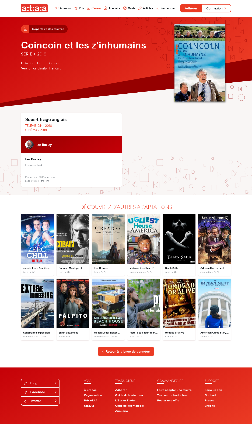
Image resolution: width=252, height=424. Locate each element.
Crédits (210, 405)
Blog (40, 383)
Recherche (165, 8)
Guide (129, 8)
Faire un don (213, 389)
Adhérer (191, 8)
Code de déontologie (129, 405)
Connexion (216, 8)
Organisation (93, 395)
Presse (210, 400)
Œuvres (94, 8)
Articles (145, 8)
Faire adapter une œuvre (174, 389)
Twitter (40, 401)
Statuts (89, 405)
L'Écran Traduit (125, 400)
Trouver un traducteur (172, 395)
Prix (79, 8)
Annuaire (112, 8)
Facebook (40, 392)
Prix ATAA (90, 400)
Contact (210, 395)
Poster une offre (168, 400)
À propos (63, 8)
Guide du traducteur (129, 395)
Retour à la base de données (126, 351)
